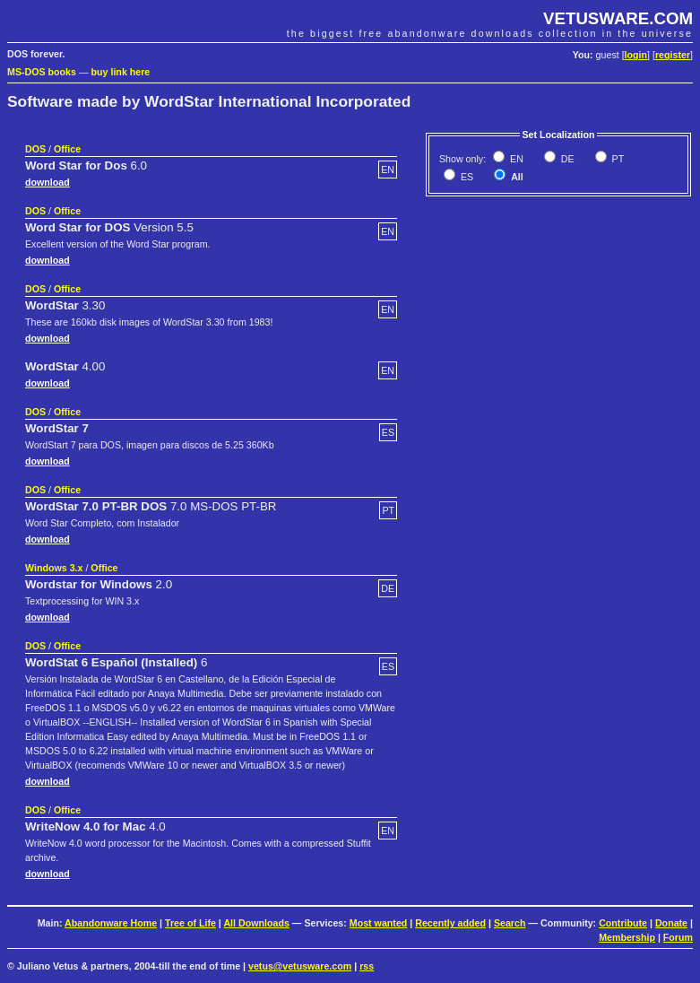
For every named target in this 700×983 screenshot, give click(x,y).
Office (67, 149)
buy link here (121, 71)
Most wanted (379, 923)
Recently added (450, 923)
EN (515, 158)
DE (566, 158)
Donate (671, 923)
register (672, 54)
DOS (35, 149)
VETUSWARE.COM (618, 18)
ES (465, 176)
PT (617, 158)
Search (510, 923)
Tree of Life (190, 923)
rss (366, 966)
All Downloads (256, 923)
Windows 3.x (53, 567)
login (636, 54)
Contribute (623, 923)
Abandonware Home (111, 923)
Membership (627, 937)
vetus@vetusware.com (299, 966)
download (47, 182)
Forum (678, 937)
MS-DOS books (41, 71)
